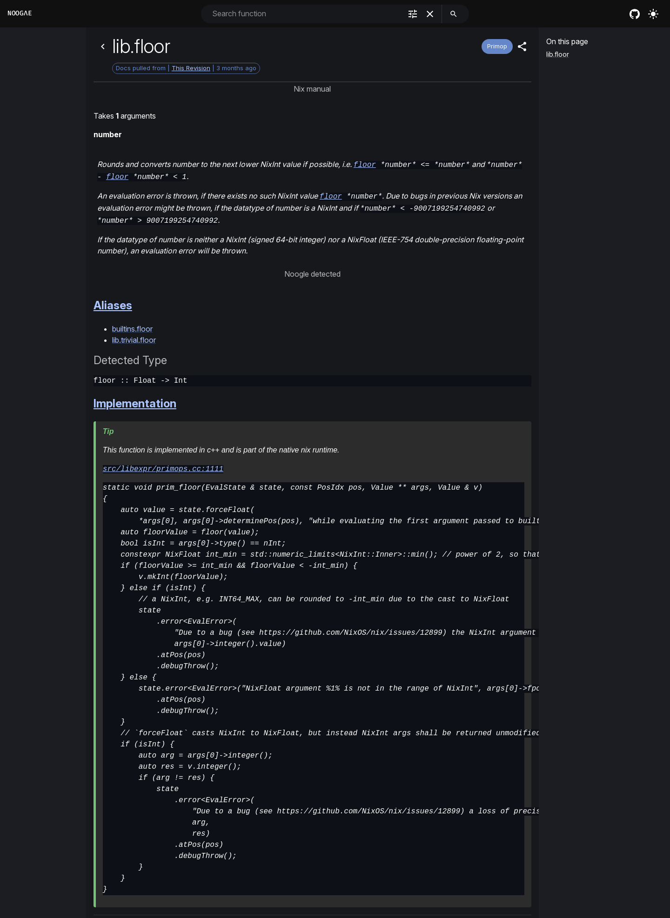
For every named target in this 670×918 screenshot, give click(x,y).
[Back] (103, 46)
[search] (454, 14)
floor (365, 164)
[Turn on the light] (653, 14)
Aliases (113, 300)
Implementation (135, 399)
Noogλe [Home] (19, 13)
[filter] (412, 14)
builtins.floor (132, 324)
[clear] (430, 14)
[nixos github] (634, 14)
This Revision (191, 68)
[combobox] (306, 13)
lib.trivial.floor (134, 335)
